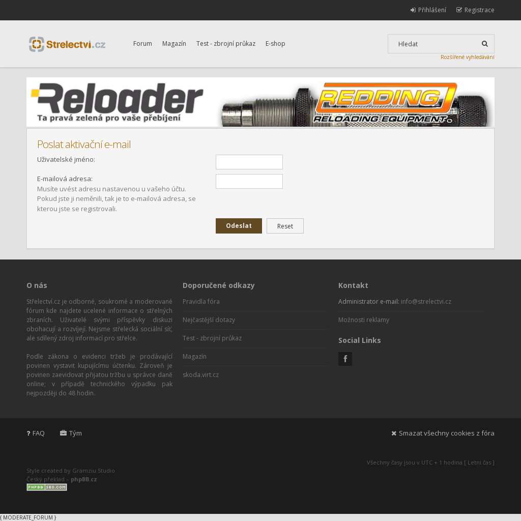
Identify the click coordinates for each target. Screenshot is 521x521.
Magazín (174, 43)
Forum (142, 43)
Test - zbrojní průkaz (225, 43)
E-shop (275, 43)
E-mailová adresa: (65, 178)
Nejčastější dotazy (209, 319)
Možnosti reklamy (363, 319)
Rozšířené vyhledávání (468, 57)
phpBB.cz (84, 479)
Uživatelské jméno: (66, 159)
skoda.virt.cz (201, 374)
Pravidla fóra (201, 301)
